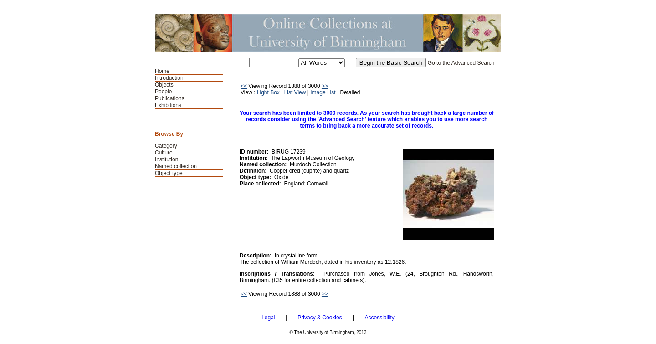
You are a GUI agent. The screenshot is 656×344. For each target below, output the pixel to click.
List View (295, 92)
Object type (169, 173)
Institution (166, 159)
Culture (164, 152)
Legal (268, 317)
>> (325, 86)
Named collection (176, 166)
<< (244, 86)
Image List (322, 92)
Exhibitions (168, 105)
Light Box (268, 92)
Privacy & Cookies (319, 317)
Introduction (169, 78)
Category (166, 146)
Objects (164, 85)
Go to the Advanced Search (461, 63)
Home (162, 71)
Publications (169, 98)
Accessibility (379, 317)
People (163, 91)
